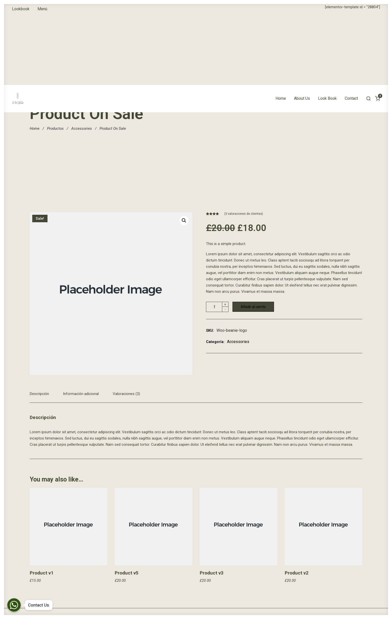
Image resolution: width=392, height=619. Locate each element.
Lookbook (21, 9)
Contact (351, 28)
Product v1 (42, 573)
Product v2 (296, 573)
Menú (42, 9)
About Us (302, 28)
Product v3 (212, 573)
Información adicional (81, 394)
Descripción (39, 394)
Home (281, 28)
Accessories (81, 128)
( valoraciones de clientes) (243, 213)
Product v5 (126, 573)
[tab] (42, 397)
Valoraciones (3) (126, 394)
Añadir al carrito (253, 307)
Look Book (327, 28)
